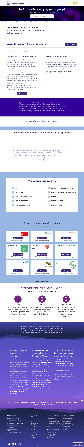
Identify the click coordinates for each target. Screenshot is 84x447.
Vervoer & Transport (67, 424)
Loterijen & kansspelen (52, 424)
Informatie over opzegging (18, 240)
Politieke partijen (51, 434)
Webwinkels (65, 431)
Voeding (64, 428)
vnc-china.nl (12, 233)
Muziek (48, 426)
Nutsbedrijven (50, 428)
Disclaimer (58, 443)
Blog (70, 3)
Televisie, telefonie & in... (68, 418)
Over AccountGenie (12, 429)
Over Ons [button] (63, 3)
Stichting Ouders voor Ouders (37, 247)
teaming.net (36, 233)
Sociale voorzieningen (68, 415)
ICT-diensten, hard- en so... (38, 436)
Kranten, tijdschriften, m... (53, 421)
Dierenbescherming (22, 205)
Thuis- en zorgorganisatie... (66, 420)
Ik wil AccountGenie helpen (14, 432)
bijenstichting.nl (38, 262)
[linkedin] (16, 444)
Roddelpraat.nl (57, 201)
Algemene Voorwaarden (71, 443)
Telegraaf (19, 192)
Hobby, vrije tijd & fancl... (37, 434)
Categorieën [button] (46, 3)
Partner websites (11, 427)
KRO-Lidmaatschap (58, 205)
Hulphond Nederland (23, 196)
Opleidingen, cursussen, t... (53, 430)
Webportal (65, 429)
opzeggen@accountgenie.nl (15, 423)
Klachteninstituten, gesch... (52, 419)
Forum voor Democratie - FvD (62, 188)
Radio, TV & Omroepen (53, 436)
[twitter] (9, 444)
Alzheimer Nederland (23, 201)
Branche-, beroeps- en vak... (36, 420)
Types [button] (55, 3)
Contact (9, 430)
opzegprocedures (34, 3)
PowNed (54, 196)
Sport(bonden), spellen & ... (69, 417)
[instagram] (20, 444)
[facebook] (13, 444)
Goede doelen (34, 432)
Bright (10, 262)
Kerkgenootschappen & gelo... (53, 416)
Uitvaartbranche (66, 423)
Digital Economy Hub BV (43, 443)
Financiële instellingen (37, 431)
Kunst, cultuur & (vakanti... (53, 423)
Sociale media (50, 437)
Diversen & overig (35, 428)
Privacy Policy (63, 443)
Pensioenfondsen (51, 432)
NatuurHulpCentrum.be (16, 245)
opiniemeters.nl (62, 233)
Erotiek (33, 429)
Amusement (34, 415)
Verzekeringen (66, 426)
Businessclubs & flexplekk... (35, 423)
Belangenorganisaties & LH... (37, 417)
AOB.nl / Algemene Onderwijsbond (64, 192)
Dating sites (34, 426)
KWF (16, 188)
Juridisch (33, 437)
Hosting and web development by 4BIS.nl (36, 445)
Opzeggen (71, 44)
